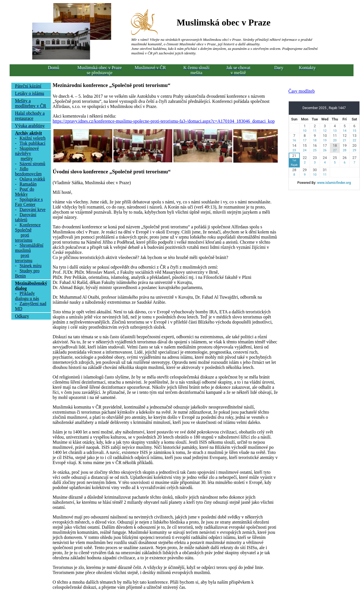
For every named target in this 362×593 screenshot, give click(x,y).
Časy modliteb (301, 91)
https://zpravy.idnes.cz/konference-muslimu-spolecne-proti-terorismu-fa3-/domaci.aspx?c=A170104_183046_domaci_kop (164, 121)
